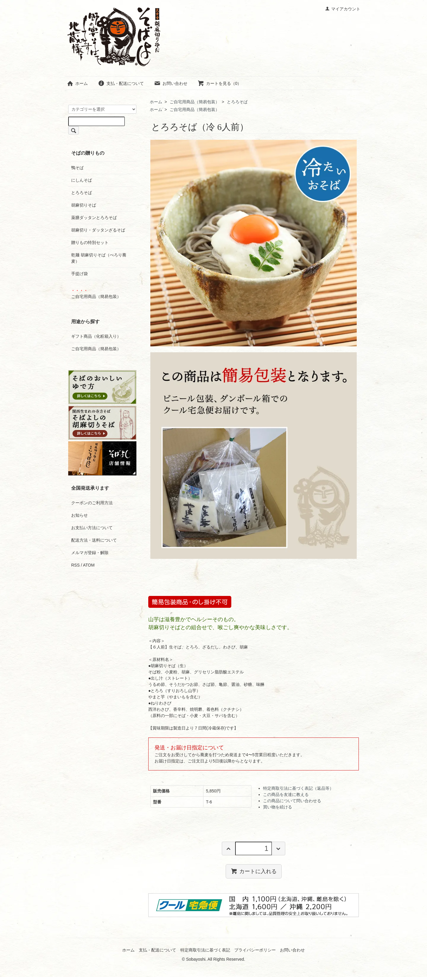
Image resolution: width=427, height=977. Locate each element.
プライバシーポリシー (255, 950)
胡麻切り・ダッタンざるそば (98, 230)
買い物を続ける (277, 807)
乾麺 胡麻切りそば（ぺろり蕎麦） (98, 258)
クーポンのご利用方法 (92, 502)
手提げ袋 (79, 273)
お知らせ (79, 515)
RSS (75, 565)
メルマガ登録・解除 (90, 552)
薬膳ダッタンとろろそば (94, 217)
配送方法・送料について (94, 540)
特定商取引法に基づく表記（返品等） (298, 788)
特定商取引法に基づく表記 (205, 950)
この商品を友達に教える (286, 794)
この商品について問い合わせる (292, 800)
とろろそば (237, 101)
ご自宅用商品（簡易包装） (194, 101)
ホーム (77, 83)
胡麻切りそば (83, 205)
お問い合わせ (170, 83)
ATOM (89, 565)
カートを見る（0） (219, 83)
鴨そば (77, 167)
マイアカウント (342, 9)
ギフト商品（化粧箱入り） (96, 336)
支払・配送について (121, 83)
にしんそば (81, 180)
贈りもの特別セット (90, 242)
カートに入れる (254, 871)
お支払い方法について (92, 527)
